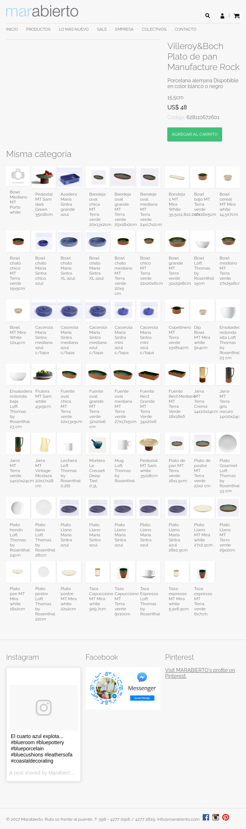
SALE (102, 29)
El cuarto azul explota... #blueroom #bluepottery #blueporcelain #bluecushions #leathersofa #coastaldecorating (41, 748)
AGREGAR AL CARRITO (194, 134)
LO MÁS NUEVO (74, 29)
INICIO (12, 29)
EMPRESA (124, 29)
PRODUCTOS (38, 29)
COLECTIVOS (154, 29)
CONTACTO (186, 29)
